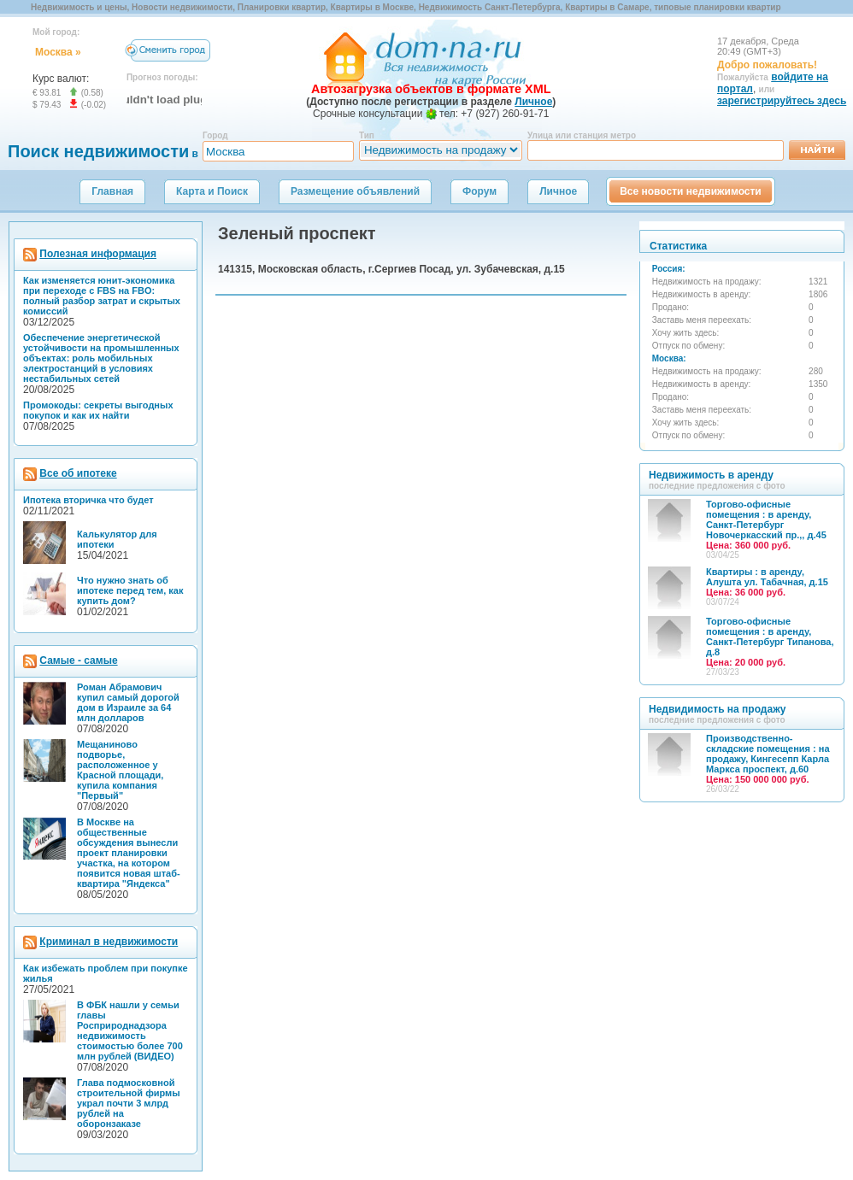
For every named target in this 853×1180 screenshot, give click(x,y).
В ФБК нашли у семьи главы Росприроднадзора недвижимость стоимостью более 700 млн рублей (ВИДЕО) (130, 1030)
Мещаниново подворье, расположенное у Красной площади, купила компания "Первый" (120, 770)
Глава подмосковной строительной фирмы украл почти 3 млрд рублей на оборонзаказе (128, 1103)
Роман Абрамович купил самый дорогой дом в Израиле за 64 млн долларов (128, 702)
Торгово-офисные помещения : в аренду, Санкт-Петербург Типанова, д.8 (769, 641)
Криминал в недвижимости (108, 942)
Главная (112, 191)
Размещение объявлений (355, 191)
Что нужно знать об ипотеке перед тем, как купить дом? (130, 590)
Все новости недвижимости (691, 191)
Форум (479, 191)
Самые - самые (78, 660)
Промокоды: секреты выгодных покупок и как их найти (98, 410)
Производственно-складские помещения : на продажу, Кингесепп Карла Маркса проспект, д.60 (768, 758)
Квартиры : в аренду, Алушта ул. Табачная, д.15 (767, 582)
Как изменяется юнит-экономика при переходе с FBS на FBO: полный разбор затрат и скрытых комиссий (101, 295)
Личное (558, 191)
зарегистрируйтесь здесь (781, 101)
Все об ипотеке (77, 473)
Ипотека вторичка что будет (88, 500)
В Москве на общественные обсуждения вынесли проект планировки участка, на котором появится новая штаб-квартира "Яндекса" (128, 853)
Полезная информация (97, 254)
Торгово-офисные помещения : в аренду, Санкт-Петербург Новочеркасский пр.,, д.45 (766, 524)
